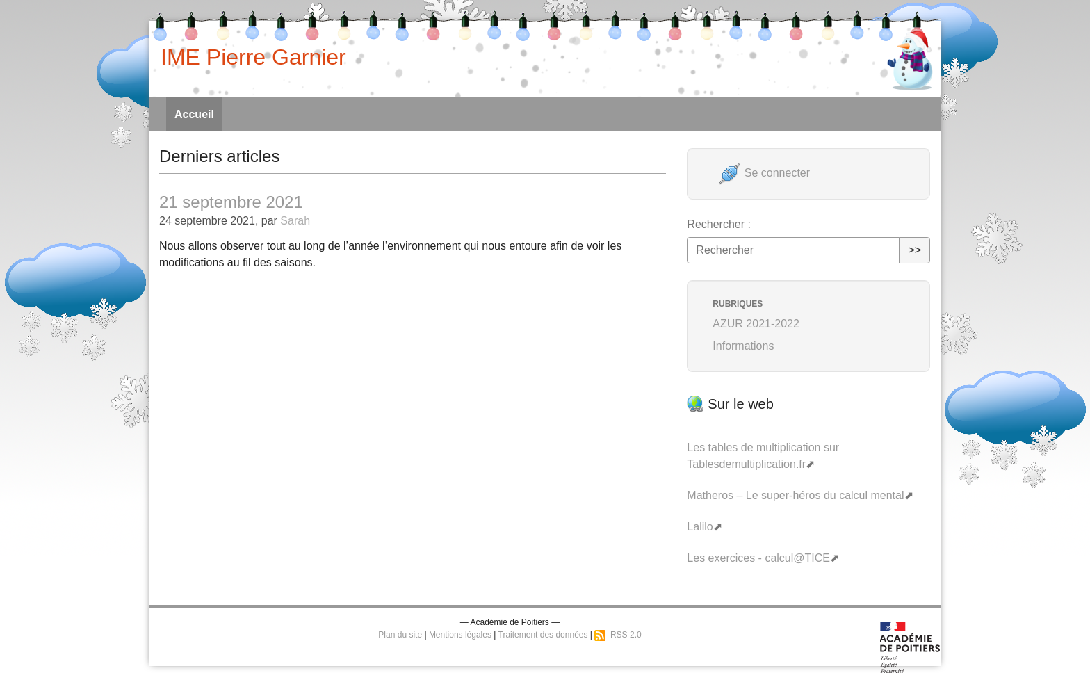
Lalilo (700, 527)
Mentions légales (460, 635)
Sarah (295, 221)
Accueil (194, 114)
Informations (743, 346)
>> (914, 250)
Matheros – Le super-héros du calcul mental (795, 495)
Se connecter (764, 173)
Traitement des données (543, 635)
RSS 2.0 (617, 635)
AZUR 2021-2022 (756, 324)
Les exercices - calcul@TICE (758, 558)
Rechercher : (719, 224)
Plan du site (400, 635)
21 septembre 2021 (231, 202)
